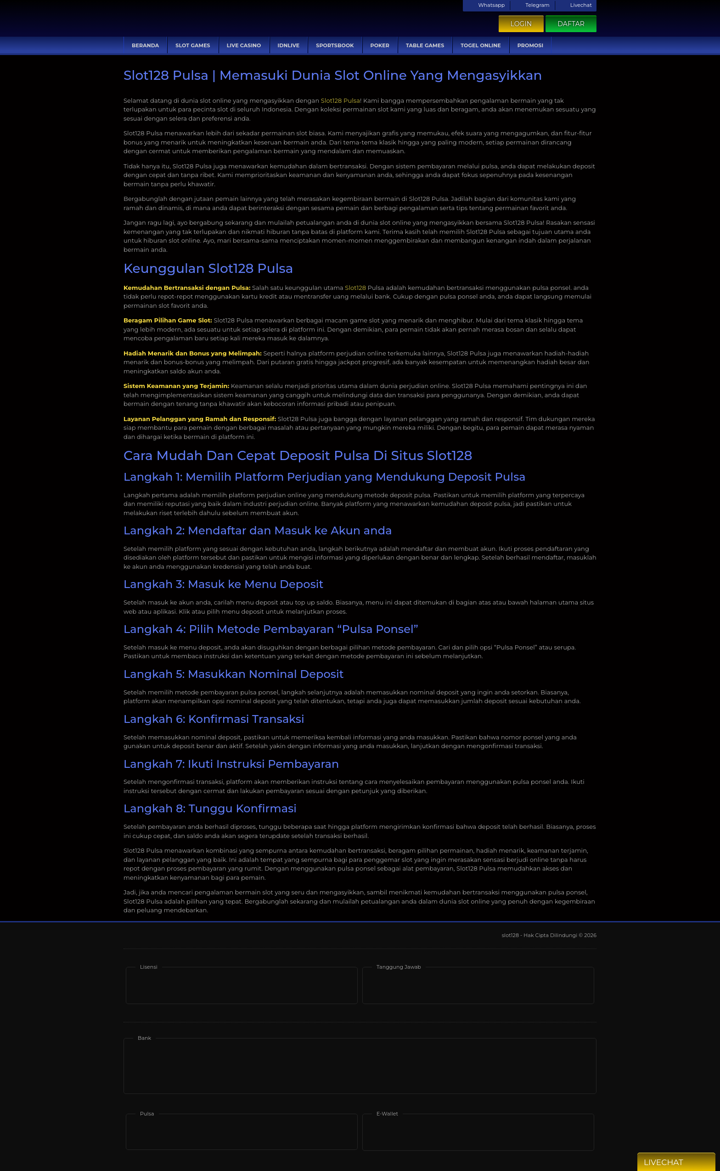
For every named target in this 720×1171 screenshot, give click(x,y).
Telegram (532, 5)
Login (521, 24)
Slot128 (355, 287)
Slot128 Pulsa (340, 100)
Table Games (425, 45)
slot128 (511, 935)
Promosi (530, 45)
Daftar (571, 24)
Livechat (576, 5)
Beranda (145, 45)
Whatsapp (486, 5)
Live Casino (244, 45)
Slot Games (192, 45)
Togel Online (481, 45)
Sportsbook (335, 45)
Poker (380, 45)
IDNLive (289, 45)
